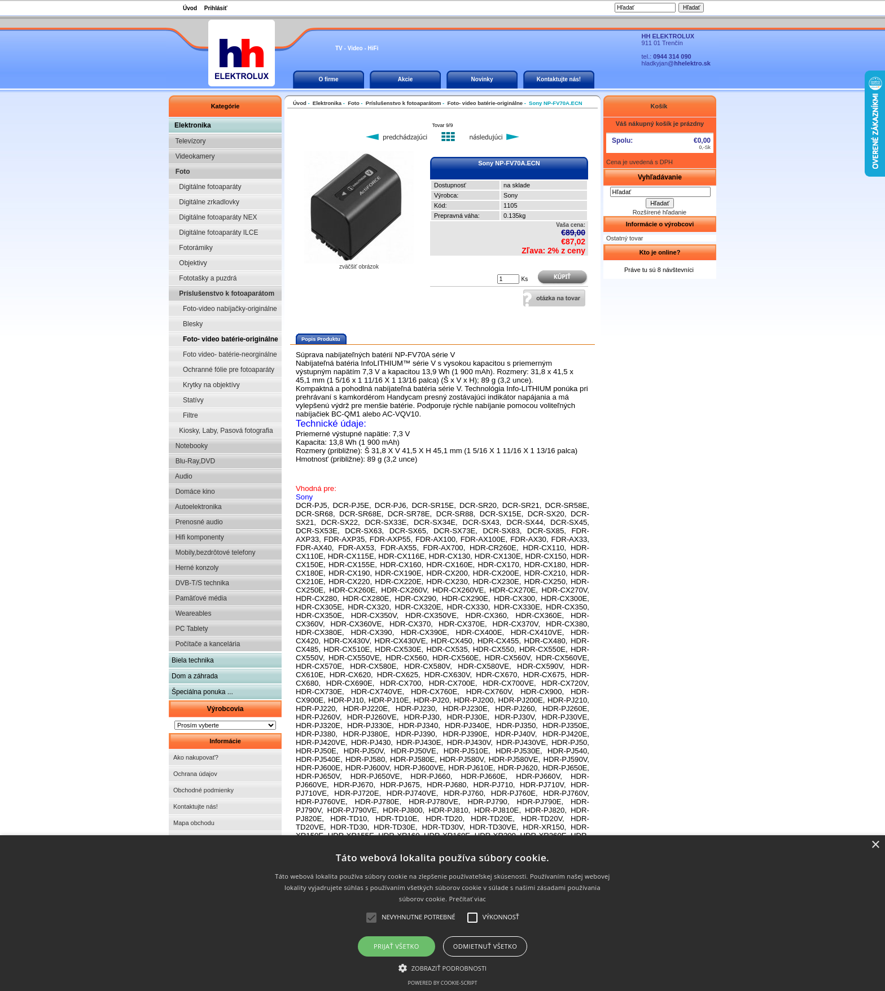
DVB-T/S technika (200, 583)
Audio (182, 476)
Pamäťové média (199, 598)
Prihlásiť (215, 8)
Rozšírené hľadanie (660, 212)
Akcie (405, 79)
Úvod (190, 8)
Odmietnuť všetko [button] (485, 946)
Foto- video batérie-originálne (225, 339)
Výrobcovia (225, 709)
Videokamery (193, 156)
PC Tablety (190, 629)
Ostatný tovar (624, 238)
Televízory (188, 141)
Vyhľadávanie (660, 177)
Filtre (185, 415)
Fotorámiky (192, 248)
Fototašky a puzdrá (204, 278)
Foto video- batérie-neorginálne (224, 354)
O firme (328, 79)
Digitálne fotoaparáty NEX (214, 217)
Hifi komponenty (198, 537)
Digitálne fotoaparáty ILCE (215, 232)
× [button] (875, 845)
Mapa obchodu (193, 822)
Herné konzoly (195, 568)
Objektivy (189, 263)
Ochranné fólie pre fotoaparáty (223, 370)
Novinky (482, 79)
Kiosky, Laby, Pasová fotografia (222, 431)
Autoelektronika (197, 507)
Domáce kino (193, 492)
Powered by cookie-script (442, 982)
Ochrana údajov (195, 773)
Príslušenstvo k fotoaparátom (223, 293)
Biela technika (193, 660)
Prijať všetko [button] (396, 946)
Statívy (188, 400)
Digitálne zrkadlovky (205, 202)
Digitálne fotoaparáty (206, 187)
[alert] (442, 913)
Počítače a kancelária (206, 644)
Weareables (191, 613)
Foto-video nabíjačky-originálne (224, 309)
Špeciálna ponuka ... (202, 692)
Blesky (187, 324)
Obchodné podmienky (203, 790)
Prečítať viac (467, 898)
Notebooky (190, 446)
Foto (181, 172)
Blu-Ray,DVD (193, 461)
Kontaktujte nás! (559, 79)
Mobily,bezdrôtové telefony (214, 552)
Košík (659, 106)
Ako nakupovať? (195, 757)
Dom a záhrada (195, 676)
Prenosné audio (197, 522)
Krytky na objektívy (206, 385)
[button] (442, 967)
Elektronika (192, 125)
